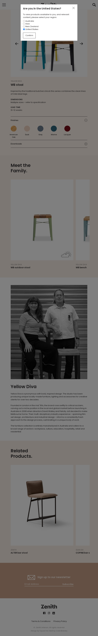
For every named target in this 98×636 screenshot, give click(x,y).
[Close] (73, 8)
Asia (26, 24)
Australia (28, 21)
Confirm (29, 35)
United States (30, 29)
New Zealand (30, 26)
